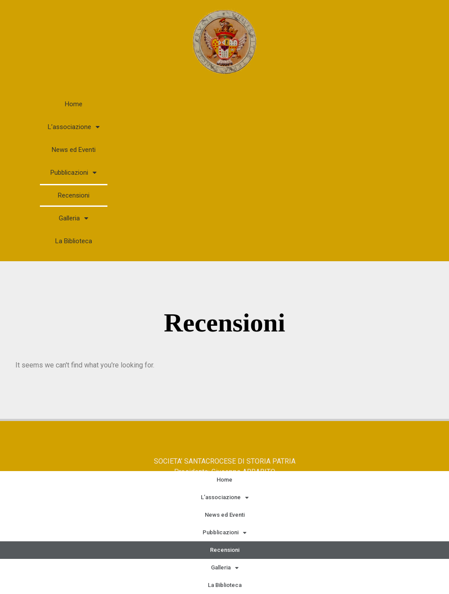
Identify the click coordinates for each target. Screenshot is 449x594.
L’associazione (74, 127)
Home (73, 104)
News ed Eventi (74, 150)
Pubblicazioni (73, 172)
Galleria (73, 218)
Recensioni (73, 195)
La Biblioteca (73, 241)
